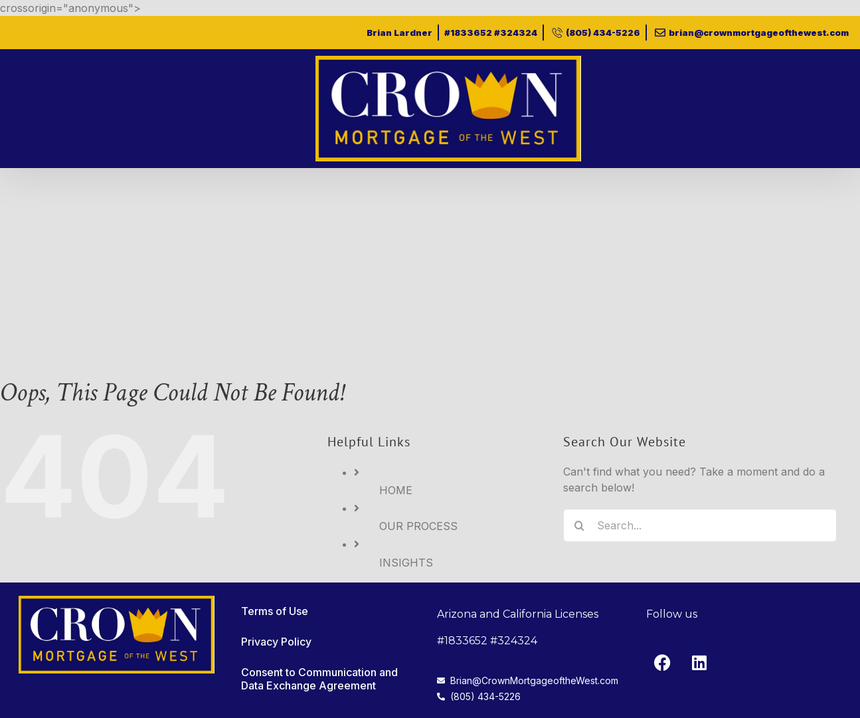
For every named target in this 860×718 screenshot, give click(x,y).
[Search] (579, 525)
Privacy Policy (276, 641)
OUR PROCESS (418, 526)
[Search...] (700, 525)
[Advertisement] (430, 268)
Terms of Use (274, 611)
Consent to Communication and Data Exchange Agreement (319, 679)
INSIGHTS (406, 562)
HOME (395, 490)
